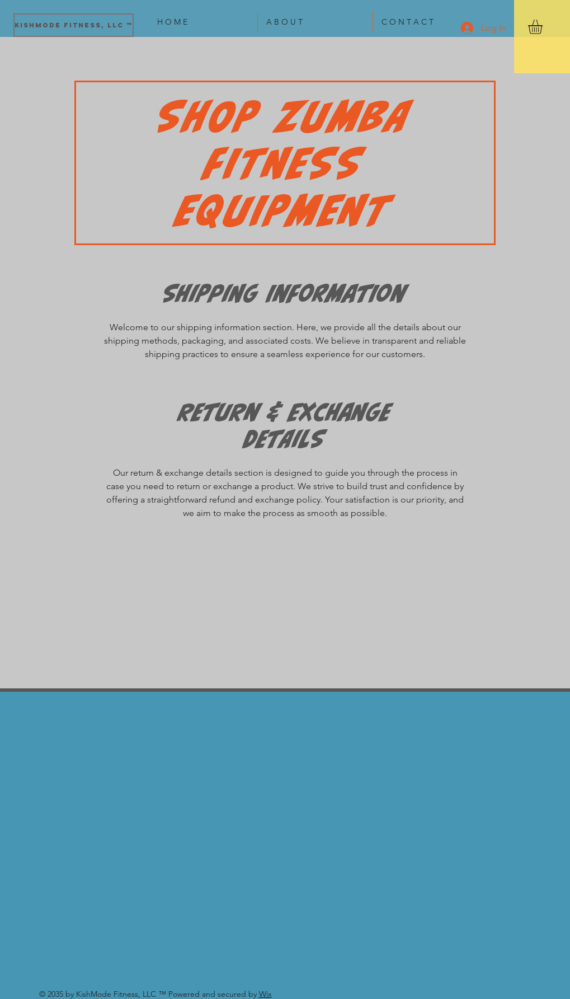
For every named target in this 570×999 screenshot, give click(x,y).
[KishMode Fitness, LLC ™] (73, 25)
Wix (265, 994)
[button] (543, 27)
